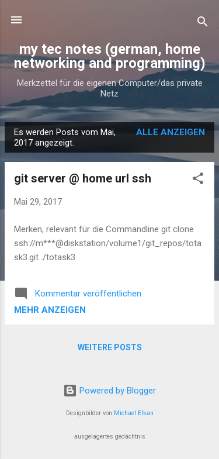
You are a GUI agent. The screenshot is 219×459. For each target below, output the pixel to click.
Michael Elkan (134, 413)
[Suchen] (203, 24)
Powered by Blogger (109, 390)
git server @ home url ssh (82, 178)
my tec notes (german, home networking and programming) (110, 56)
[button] (198, 180)
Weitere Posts (110, 347)
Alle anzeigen (170, 132)
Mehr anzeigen (50, 310)
